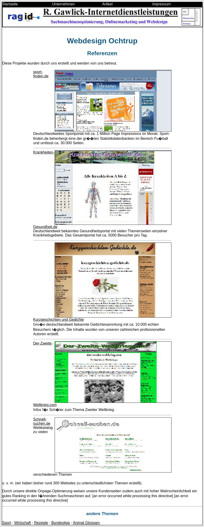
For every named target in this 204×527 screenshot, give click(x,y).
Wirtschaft (22, 523)
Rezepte (41, 523)
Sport (6, 523)
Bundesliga (60, 523)
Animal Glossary (86, 523)
